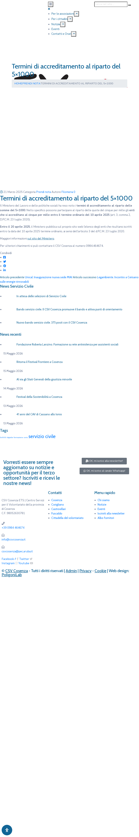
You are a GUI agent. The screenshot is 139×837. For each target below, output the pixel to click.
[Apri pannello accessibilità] (7, 830)
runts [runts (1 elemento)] (26, 437)
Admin (71, 570)
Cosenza (56, 500)
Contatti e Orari (61, 34)
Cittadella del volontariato (67, 518)
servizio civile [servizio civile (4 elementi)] (42, 436)
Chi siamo (104, 500)
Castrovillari (58, 509)
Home (18, 83)
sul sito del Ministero (40, 239)
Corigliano (57, 504)
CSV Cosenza (16, 570)
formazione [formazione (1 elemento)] (18, 437)
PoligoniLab (12, 574)
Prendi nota (31, 83)
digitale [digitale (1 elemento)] (10, 437)
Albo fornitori (106, 518)
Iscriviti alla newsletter (111, 513)
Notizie (55, 24)
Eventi (55, 29)
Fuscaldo (56, 513)
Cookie (100, 570)
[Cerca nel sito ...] (110, 4)
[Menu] (76, 13)
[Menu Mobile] (50, 4)
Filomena (67, 192)
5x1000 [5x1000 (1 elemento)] (3, 437)
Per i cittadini (59, 19)
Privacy (85, 570)
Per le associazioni (62, 14)
